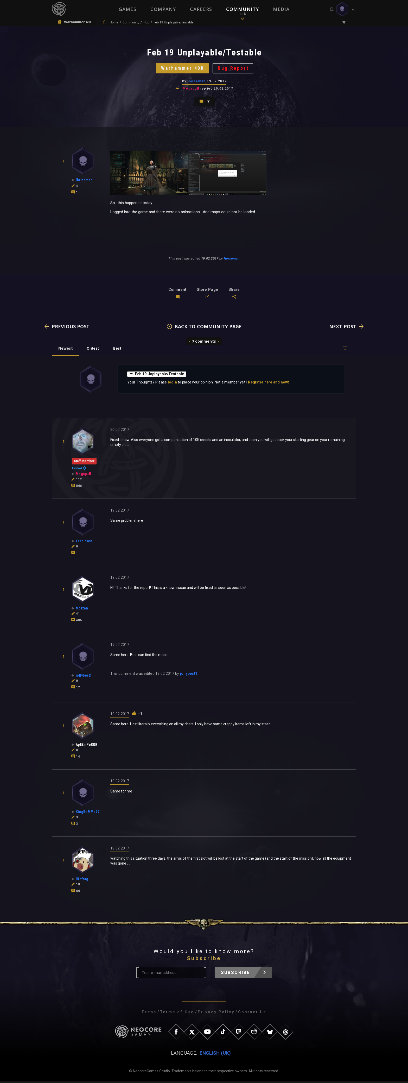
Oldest (93, 349)
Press (149, 1013)
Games (127, 9)
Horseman (197, 82)
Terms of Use (177, 1013)
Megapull (191, 89)
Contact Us (252, 1013)
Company (163, 9)
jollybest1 (188, 675)
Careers (201, 9)
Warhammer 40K (182, 69)
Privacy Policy (216, 1013)
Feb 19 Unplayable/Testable (156, 375)
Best (118, 349)
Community (242, 9)
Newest (65, 349)
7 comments (204, 342)
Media (281, 9)
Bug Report (234, 69)
